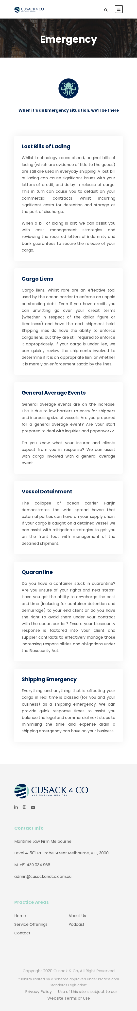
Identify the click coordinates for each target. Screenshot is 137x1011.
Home (20, 916)
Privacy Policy (38, 991)
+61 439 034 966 (34, 865)
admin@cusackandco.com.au (42, 876)
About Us (77, 916)
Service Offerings (31, 924)
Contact (22, 933)
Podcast (76, 924)
